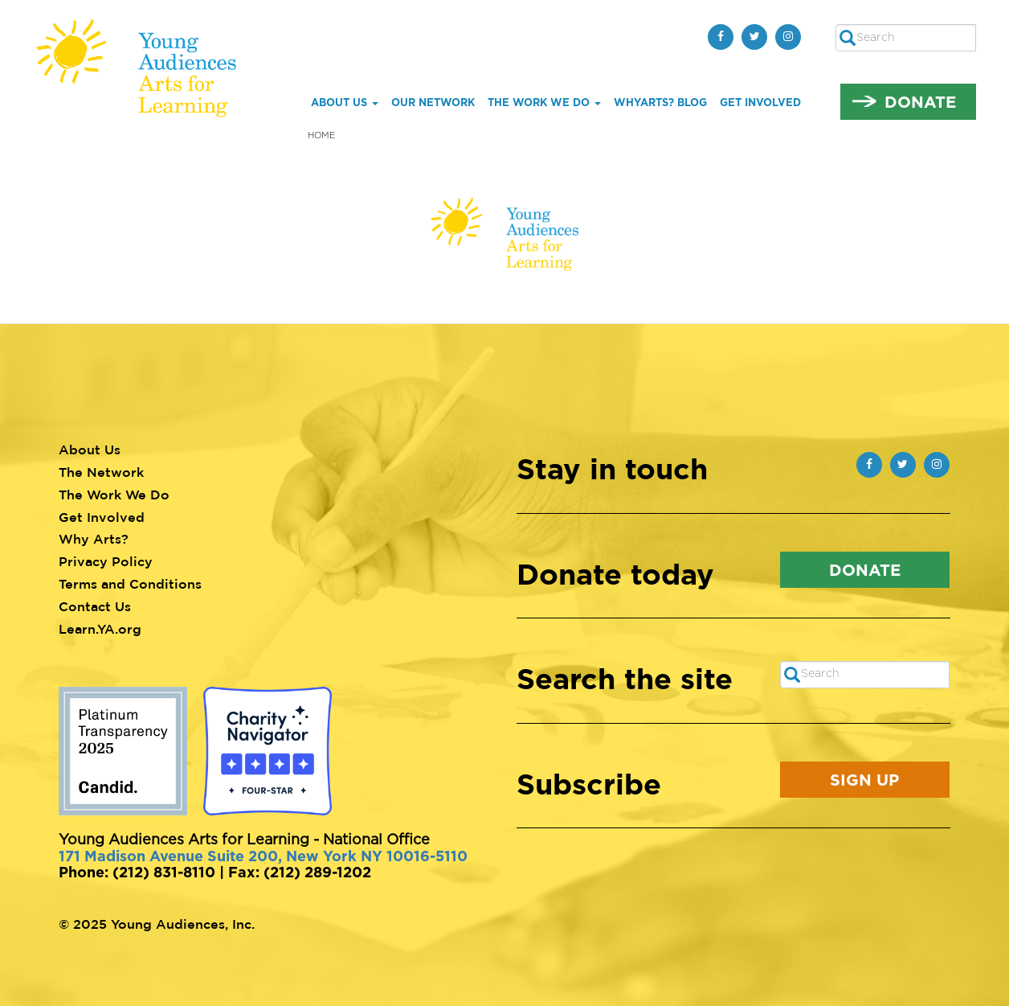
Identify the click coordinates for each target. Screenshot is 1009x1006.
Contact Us (95, 606)
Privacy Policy (106, 561)
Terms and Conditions (130, 584)
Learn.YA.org (100, 629)
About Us (344, 102)
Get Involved (760, 102)
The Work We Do (544, 102)
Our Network (433, 102)
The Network (101, 472)
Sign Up (864, 779)
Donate (920, 101)
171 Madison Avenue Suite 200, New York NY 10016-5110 (263, 856)
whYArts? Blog (660, 102)
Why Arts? (94, 539)
